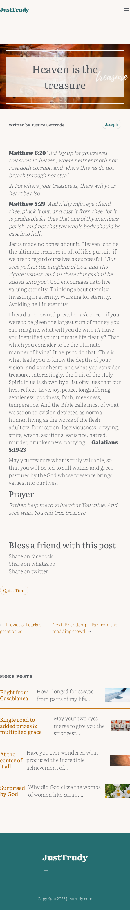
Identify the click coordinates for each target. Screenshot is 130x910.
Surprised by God (12, 791)
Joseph (111, 124)
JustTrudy (14, 9)
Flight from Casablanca (14, 695)
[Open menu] (126, 9)
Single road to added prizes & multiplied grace (20, 725)
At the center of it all (11, 760)
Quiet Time (14, 590)
